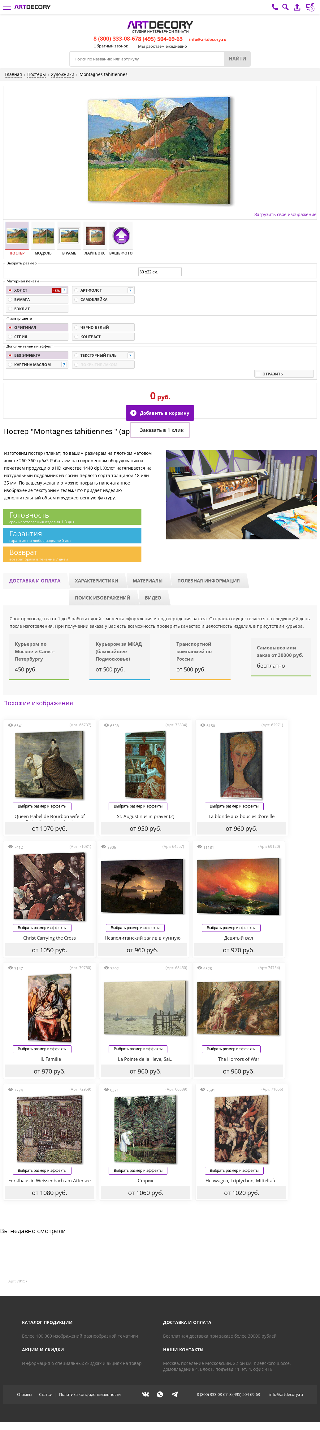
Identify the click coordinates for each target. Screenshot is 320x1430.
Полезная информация (208, 581)
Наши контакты (183, 1350)
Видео (153, 598)
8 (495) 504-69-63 (160, 38)
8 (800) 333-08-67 (115, 38)
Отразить (272, 374)
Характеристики (96, 581)
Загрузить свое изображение (285, 214)
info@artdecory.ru (208, 39)
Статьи (45, 1394)
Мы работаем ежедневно (162, 46)
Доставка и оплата (34, 581)
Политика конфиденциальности (90, 1394)
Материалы (148, 581)
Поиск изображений (102, 598)
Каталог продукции (47, 1323)
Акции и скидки (43, 1350)
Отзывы (24, 1394)
